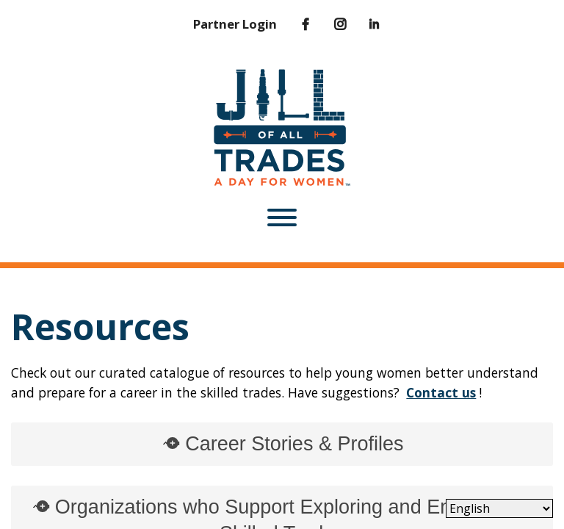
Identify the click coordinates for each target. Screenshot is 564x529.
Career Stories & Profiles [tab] (281, 444)
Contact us (441, 392)
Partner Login (235, 23)
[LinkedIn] (363, 24)
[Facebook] (294, 24)
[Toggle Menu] (282, 217)
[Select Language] (499, 508)
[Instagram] (329, 24)
